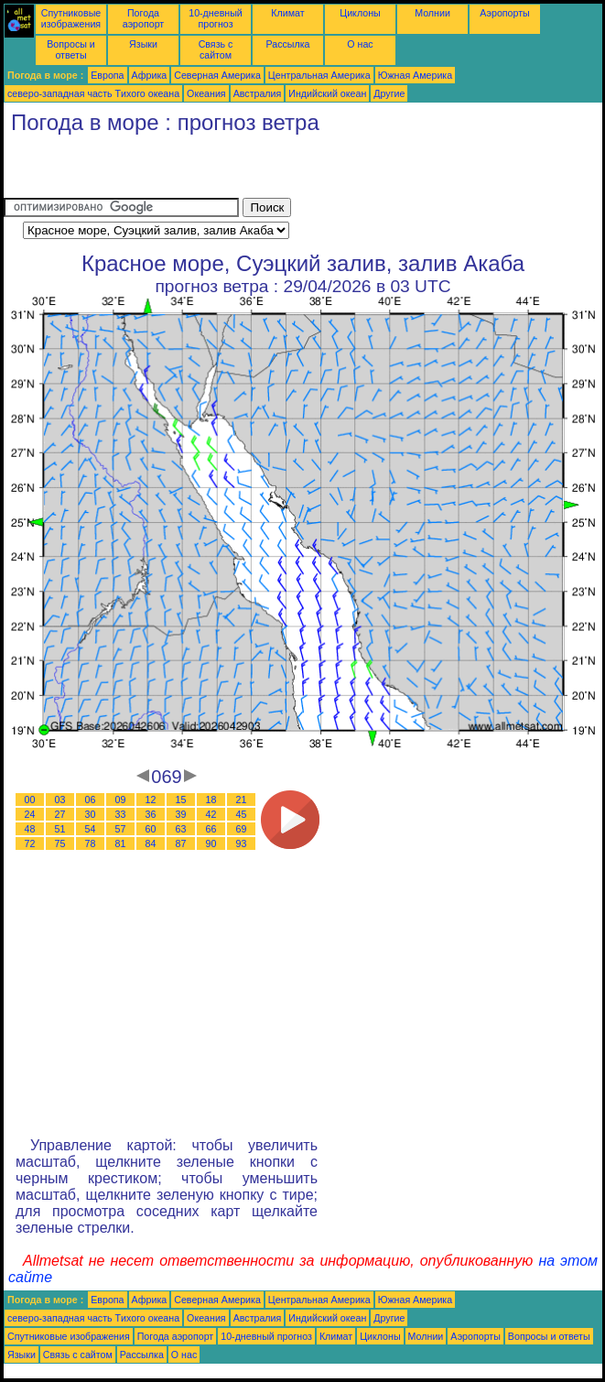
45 (241, 814)
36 (151, 814)
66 (211, 828)
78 (90, 843)
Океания (206, 93)
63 (181, 828)
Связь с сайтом (216, 49)
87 (181, 843)
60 (151, 828)
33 (120, 814)
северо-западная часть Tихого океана (93, 93)
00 (30, 799)
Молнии (432, 12)
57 (120, 828)
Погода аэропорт (144, 18)
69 (241, 828)
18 (211, 799)
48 (30, 828)
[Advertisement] (218, 170)
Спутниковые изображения (71, 18)
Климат (287, 12)
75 (60, 843)
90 (211, 843)
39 (181, 814)
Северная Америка (217, 75)
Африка (149, 75)
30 (90, 814)
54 (90, 828)
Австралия (257, 93)
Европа (107, 75)
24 (30, 814)
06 (90, 799)
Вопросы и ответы (71, 49)
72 (30, 843)
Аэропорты (505, 12)
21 (241, 799)
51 (60, 828)
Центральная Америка (319, 75)
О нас (360, 43)
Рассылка (287, 43)
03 (60, 799)
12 (151, 799)
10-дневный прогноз (216, 18)
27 (60, 814)
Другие (389, 93)
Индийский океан (327, 93)
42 (211, 814)
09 (120, 799)
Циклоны (360, 12)
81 (120, 843)
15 (181, 799)
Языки (143, 43)
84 (151, 843)
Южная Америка (415, 75)
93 (241, 843)
